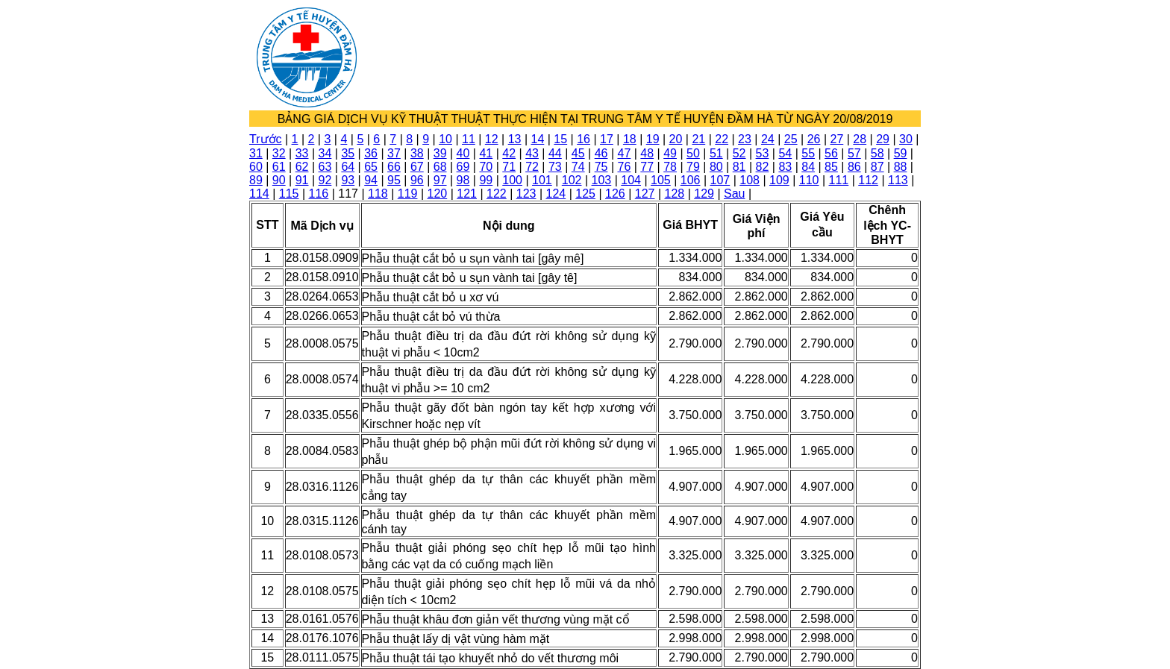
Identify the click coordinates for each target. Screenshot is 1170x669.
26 (814, 139)
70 (485, 166)
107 (720, 180)
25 (791, 139)
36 (371, 153)
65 (371, 166)
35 (347, 153)
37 (394, 153)
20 (676, 139)
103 (602, 180)
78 (670, 166)
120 (438, 193)
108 (749, 180)
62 (302, 166)
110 (809, 180)
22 (721, 139)
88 (900, 166)
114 (259, 193)
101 (542, 180)
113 (898, 180)
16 (583, 139)
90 (279, 180)
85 (831, 166)
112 (868, 180)
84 (808, 166)
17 (606, 139)
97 (440, 180)
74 (578, 166)
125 (585, 193)
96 (417, 180)
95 (394, 180)
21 (698, 139)
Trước (265, 139)
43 (532, 153)
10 (445, 139)
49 (670, 153)
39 (440, 153)
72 (532, 166)
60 (256, 166)
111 (839, 180)
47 (624, 153)
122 (497, 193)
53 (762, 153)
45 (578, 153)
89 (256, 180)
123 (526, 193)
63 (325, 166)
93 (347, 180)
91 (302, 180)
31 (256, 153)
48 (647, 153)
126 (615, 193)
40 (463, 153)
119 (408, 193)
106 (691, 180)
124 (556, 193)
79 (693, 166)
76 (624, 166)
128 (675, 193)
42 (509, 153)
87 (877, 166)
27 (836, 139)
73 (555, 166)
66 (394, 166)
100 (512, 180)
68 (440, 166)
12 (491, 139)
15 (560, 139)
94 (371, 180)
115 (289, 193)
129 (704, 193)
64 (347, 166)
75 (601, 166)
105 (661, 180)
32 (279, 153)
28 (859, 139)
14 (538, 139)
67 (417, 166)
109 (779, 180)
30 (906, 139)
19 (653, 139)
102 (572, 180)
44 (555, 153)
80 (716, 166)
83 (785, 166)
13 (515, 139)
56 (831, 153)
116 (319, 193)
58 (877, 153)
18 (629, 139)
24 (768, 139)
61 (279, 166)
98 (463, 180)
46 (601, 153)
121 (467, 193)
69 (463, 166)
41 (485, 153)
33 (302, 153)
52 (739, 153)
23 (744, 139)
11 (468, 139)
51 (716, 153)
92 (325, 180)
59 (900, 153)
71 (509, 166)
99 (485, 180)
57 (854, 153)
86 (854, 166)
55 (808, 153)
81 (739, 166)
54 (785, 153)
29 (882, 139)
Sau (734, 193)
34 (325, 153)
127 (645, 193)
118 (378, 193)
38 (417, 153)
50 (693, 153)
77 (647, 166)
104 (631, 180)
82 (762, 166)
